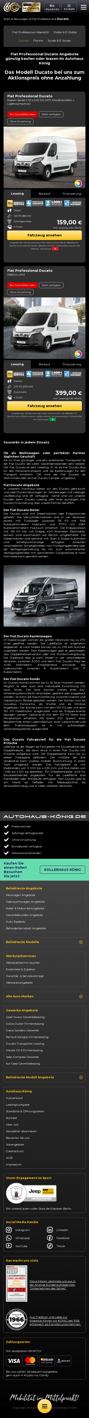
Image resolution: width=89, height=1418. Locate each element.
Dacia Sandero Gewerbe (22, 1030)
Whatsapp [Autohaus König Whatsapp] (18, 1238)
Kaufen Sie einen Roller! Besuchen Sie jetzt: (15, 869)
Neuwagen (21, 19)
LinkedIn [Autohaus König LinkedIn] (57, 1230)
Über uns (12, 1124)
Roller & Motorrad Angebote (25, 908)
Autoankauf (14, 1098)
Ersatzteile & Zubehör (20, 969)
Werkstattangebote (19, 982)
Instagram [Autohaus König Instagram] (18, 1230)
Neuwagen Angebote (20, 895)
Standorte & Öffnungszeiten (25, 1111)
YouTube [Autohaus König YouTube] (16, 1246)
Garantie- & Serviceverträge (25, 976)
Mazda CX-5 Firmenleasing (24, 1050)
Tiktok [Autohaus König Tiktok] (56, 1246)
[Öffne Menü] (44, 1406)
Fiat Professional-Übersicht (30, 32)
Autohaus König (19, 1091)
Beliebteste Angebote (24, 888)
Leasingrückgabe (17, 1104)
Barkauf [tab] (44, 193)
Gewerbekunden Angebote (24, 915)
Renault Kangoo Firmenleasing (27, 1037)
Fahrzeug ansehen (45, 235)
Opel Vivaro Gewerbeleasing (25, 1017)
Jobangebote (15, 1144)
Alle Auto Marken (44, 996)
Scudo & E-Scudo (59, 40)
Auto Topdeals (15, 921)
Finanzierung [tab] (72, 193)
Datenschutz (15, 1151)
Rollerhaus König (62, 870)
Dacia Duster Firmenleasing (25, 1023)
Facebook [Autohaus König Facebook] (58, 1238)
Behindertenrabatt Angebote (26, 928)
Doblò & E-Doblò (65, 32)
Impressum (14, 1164)
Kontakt (11, 1118)
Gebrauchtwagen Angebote (25, 901)
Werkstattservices (21, 956)
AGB (9, 1158)
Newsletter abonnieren (21, 1131)
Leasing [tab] (17, 193)
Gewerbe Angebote (22, 1010)
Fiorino (38, 40)
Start (7, 19)
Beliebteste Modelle (44, 942)
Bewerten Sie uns (17, 1138)
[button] (82, 8)
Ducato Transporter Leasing (25, 1043)
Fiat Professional (43, 19)
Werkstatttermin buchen (23, 962)
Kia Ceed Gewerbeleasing (23, 1063)
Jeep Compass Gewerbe (22, 1057)
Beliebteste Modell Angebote (44, 1077)
